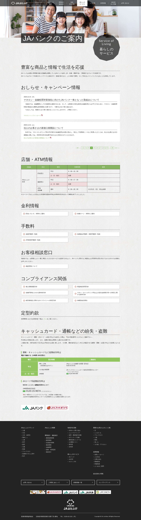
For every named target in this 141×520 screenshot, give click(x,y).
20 (112, 148)
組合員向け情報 (113, 3)
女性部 (71, 446)
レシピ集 (92, 3)
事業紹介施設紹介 (61, 3)
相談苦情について (31, 266)
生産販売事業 (50, 442)
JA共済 (71, 459)
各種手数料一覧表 (31, 234)
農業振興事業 (50, 438)
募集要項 (97, 461)
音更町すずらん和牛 (28, 453)
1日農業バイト (73, 442)
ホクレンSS (72, 461)
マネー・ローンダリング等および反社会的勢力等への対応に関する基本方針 (97, 293)
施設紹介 (48, 452)
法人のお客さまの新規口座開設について (43, 128)
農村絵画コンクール (75, 439)
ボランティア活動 (74, 437)
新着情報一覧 (77, 482)
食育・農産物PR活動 (75, 435)
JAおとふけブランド (38, 3)
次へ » (117, 148)
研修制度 (97, 464)
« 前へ (78, 148)
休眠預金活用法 (82, 300)
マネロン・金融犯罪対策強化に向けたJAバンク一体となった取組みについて (61, 100)
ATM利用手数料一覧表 (33, 240)
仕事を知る (98, 459)
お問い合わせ (125, 3)
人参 (23, 439)
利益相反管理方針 (83, 286)
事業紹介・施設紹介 (51, 435)
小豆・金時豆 (26, 435)
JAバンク (71, 457)
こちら (45, 319)
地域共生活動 (72, 3)
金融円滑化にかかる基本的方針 (36, 292)
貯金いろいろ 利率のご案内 (35, 213)
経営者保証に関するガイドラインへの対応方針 (41, 300)
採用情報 (103, 3)
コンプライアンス (104, 482)
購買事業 (48, 440)
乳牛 (23, 456)
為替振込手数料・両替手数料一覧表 (88, 234)
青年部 (71, 444)
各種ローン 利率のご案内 (86, 213)
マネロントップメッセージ (32, 115)
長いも (97, 442)
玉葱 (23, 446)
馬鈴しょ (25, 437)
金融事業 (48, 447)
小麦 (23, 430)
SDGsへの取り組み (74, 430)
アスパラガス (26, 451)
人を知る (97, 457)
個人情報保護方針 (31, 286)
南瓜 (23, 444)
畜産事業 (48, 445)
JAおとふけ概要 (50, 3)
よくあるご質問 (99, 466)
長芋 (23, 442)
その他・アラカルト (101, 444)
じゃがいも (98, 432)
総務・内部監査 (50, 449)
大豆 (23, 432)
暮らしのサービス (82, 3)
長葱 (23, 449)
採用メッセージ (99, 454)
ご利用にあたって (54, 482)
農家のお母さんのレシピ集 (102, 427)
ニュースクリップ (74, 432)
